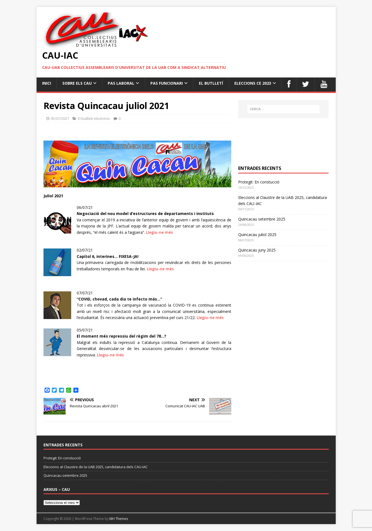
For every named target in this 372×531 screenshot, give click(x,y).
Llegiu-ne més (159, 232)
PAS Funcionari (166, 83)
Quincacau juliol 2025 (257, 234)
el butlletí (211, 83)
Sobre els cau (77, 83)
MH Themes (118, 518)
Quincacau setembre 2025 (261, 219)
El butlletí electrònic (94, 118)
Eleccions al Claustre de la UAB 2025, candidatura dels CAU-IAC (95, 466)
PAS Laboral (121, 83)
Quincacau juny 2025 (257, 250)
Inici (46, 83)
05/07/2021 (60, 118)
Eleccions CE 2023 (252, 83)
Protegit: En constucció (258, 182)
